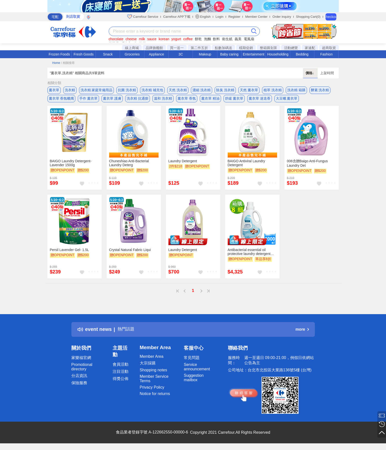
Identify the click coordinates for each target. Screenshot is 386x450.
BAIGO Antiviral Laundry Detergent (246, 166)
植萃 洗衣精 (273, 90)
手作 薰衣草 (88, 100)
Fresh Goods (84, 54)
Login (219, 16)
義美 (238, 39)
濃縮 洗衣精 (201, 90)
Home (56, 63)
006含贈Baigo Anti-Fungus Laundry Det (307, 166)
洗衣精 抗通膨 (137, 100)
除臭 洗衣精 (225, 90)
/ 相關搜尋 (68, 63)
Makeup (205, 54)
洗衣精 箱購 (296, 90)
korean (164, 39)
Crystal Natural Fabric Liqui (130, 253)
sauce (151, 39)
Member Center (256, 16)
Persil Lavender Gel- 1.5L (69, 253)
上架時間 (327, 73)
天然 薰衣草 (249, 90)
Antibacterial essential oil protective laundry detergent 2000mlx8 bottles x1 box (249, 255)
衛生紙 (227, 39)
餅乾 (198, 39)
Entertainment (253, 54)
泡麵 (207, 39)
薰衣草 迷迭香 (259, 100)
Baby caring (229, 54)
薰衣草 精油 (210, 100)
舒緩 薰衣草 (234, 100)
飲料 (216, 39)
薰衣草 (54, 90)
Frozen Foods (59, 54)
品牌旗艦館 (154, 48)
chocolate (116, 39)
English (203, 16)
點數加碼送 (223, 48)
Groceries (132, 54)
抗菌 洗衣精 (127, 90)
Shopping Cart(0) (308, 16)
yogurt (176, 39)
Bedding (302, 54)
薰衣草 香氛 (187, 100)
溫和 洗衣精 (163, 100)
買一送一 (177, 48)
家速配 (310, 48)
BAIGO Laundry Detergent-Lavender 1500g (71, 166)
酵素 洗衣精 (320, 90)
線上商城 (132, 48)
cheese (131, 39)
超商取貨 (329, 48)
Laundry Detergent (182, 164)
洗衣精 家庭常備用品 (97, 90)
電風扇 (249, 39)
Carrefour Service (142, 16)
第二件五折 (199, 48)
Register (234, 16)
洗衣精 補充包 (152, 90)
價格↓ (310, 73)
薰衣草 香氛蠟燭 (61, 100)
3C (181, 54)
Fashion (326, 54)
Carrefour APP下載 (176, 16)
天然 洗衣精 (178, 90)
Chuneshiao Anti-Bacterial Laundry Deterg (129, 166)
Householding (277, 54)
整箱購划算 (268, 48)
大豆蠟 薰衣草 (287, 100)
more (302, 332)
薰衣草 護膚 (112, 100)
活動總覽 (291, 48)
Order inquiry (281, 16)
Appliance (156, 54)
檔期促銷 (246, 48)
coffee (188, 39)
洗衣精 (70, 90)
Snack (108, 54)
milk (142, 39)
